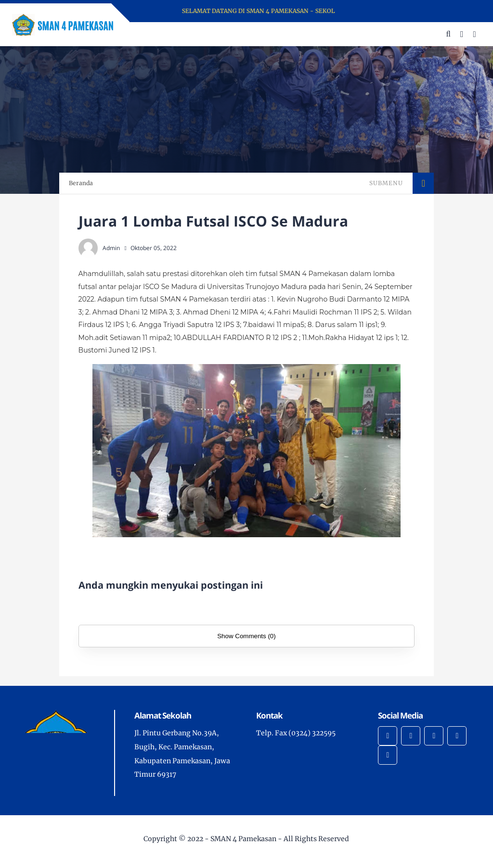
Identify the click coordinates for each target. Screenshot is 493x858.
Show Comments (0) (246, 636)
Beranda (81, 183)
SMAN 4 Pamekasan (243, 838)
